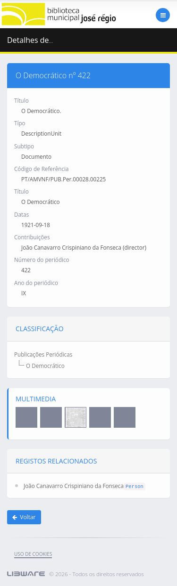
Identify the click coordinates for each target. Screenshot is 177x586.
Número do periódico (41, 259)
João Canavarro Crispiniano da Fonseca (74, 485)
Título (21, 100)
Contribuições (32, 237)
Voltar (24, 517)
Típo (19, 123)
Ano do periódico (36, 282)
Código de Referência (41, 168)
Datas (21, 214)
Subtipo (24, 146)
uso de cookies (33, 554)
